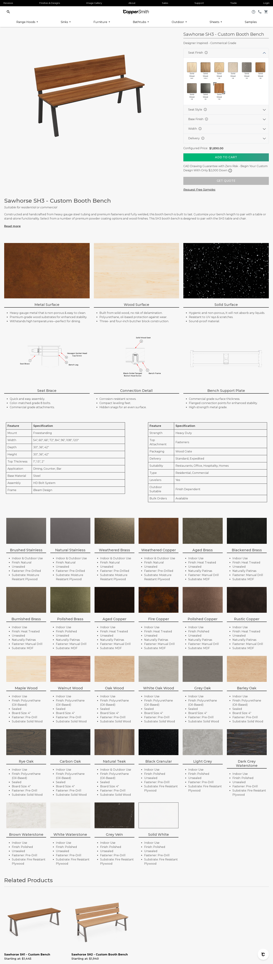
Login (266, 3)
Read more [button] (12, 226)
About (131, 3)
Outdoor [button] (178, 22)
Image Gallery (94, 3)
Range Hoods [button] (26, 22)
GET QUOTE (226, 180)
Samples (251, 22)
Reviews (8, 3)
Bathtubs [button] (140, 22)
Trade (233, 3)
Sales (165, 3)
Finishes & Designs (49, 3)
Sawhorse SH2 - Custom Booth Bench (99, 954)
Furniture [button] (100, 22)
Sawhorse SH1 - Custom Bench (27, 954)
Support (199, 3)
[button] (8, 11)
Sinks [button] (65, 22)
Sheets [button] (215, 22)
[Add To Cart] (226, 157)
